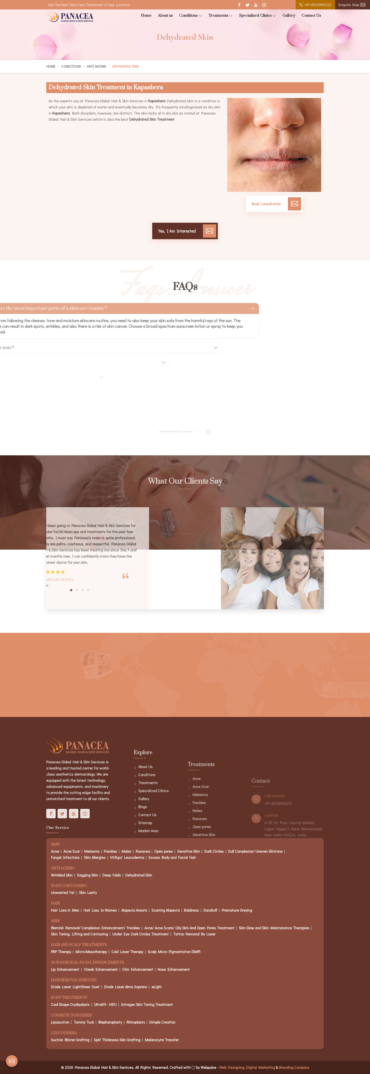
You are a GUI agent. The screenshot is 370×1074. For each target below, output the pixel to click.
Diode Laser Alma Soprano (125, 986)
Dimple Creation (162, 1022)
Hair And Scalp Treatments (79, 945)
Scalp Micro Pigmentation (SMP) (174, 951)
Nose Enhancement (174, 969)
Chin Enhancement (137, 969)
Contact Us (311, 15)
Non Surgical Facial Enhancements (87, 963)
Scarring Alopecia (165, 910)
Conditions (190, 15)
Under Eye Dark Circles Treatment (140, 933)
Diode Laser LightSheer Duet (75, 986)
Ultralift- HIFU (105, 1004)
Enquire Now (352, 4)
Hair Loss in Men (65, 910)
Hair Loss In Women (100, 910)
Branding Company (294, 1067)
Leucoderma (64, 1033)
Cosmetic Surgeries (71, 1016)
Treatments (220, 15)
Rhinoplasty (135, 1022)
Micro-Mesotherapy (91, 951)
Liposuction (60, 1022)
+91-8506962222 (315, 4)
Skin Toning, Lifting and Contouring (79, 933)
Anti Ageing (96, 66)
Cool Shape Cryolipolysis (70, 1004)
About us (165, 15)
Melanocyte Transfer (162, 1039)
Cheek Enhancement (101, 969)
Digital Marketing (260, 1067)
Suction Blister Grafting (70, 1039)
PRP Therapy (61, 951)
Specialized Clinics (257, 15)
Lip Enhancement (65, 969)
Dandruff (210, 910)
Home (146, 15)
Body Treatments (69, 998)
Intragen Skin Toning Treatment (147, 1004)
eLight (156, 986)
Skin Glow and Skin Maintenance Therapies (274, 927)
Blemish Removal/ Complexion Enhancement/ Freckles (95, 927)
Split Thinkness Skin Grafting (117, 1039)
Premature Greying (237, 910)
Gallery (288, 15)
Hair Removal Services (74, 981)
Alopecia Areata (134, 910)
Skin (55, 921)
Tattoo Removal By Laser (194, 933)
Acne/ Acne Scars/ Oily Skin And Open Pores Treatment (189, 927)
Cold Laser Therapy (127, 951)
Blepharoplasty (110, 1022)
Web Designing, (232, 1067)
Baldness (191, 910)
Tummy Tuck (84, 1022)
